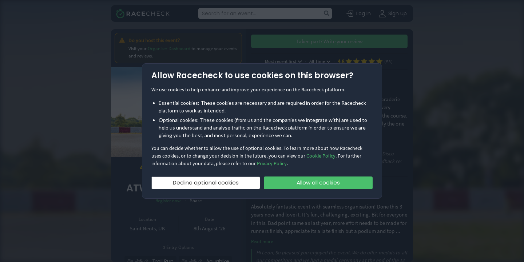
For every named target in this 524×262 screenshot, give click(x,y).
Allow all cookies (318, 182)
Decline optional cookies (206, 182)
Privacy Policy (272, 163)
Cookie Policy (321, 155)
